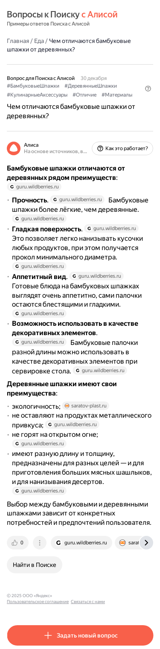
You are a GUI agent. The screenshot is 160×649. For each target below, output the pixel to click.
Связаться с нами (88, 601)
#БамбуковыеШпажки (33, 86)
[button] (148, 88)
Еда (39, 40)
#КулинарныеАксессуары (37, 95)
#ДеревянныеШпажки (90, 86)
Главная (18, 40)
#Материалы (117, 95)
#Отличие (84, 95)
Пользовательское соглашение (38, 601)
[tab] (18, 542)
